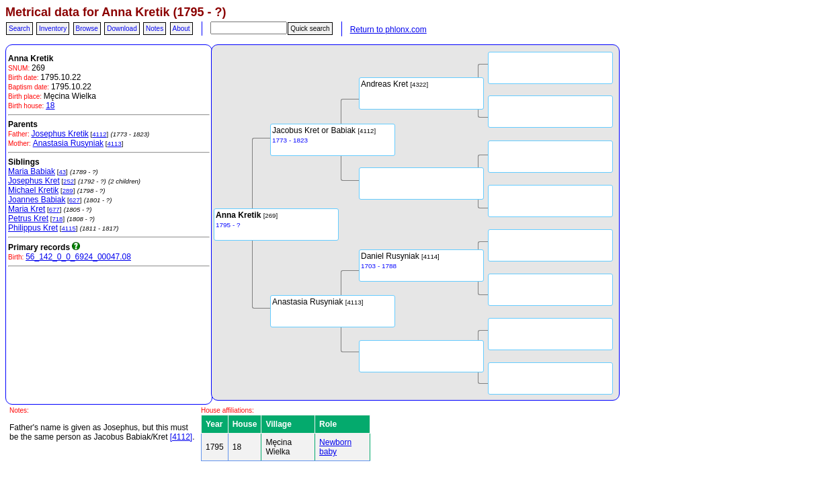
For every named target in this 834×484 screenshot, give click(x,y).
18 (50, 105)
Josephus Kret (34, 181)
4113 (114, 143)
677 (54, 209)
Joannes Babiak (36, 199)
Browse (87, 28)
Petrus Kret (28, 218)
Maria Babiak (31, 171)
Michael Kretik (33, 190)
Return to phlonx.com (388, 29)
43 (62, 171)
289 (67, 190)
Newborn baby (335, 447)
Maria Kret (26, 209)
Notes (154, 28)
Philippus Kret (33, 228)
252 (68, 181)
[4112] (181, 437)
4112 (99, 134)
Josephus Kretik (59, 133)
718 (57, 219)
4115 (68, 228)
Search (19, 28)
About (181, 28)
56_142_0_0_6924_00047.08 (78, 256)
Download (121, 28)
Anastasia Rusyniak (68, 143)
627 (74, 200)
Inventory (53, 28)
